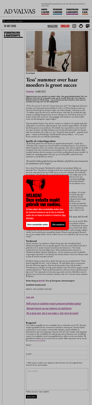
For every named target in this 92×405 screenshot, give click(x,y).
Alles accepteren (58, 224)
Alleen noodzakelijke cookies (37, 224)
